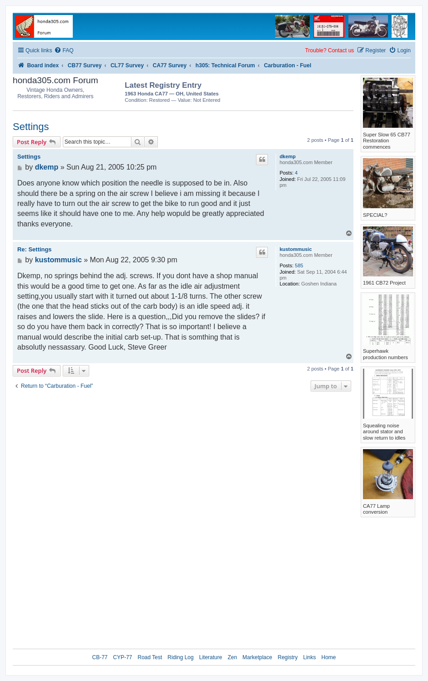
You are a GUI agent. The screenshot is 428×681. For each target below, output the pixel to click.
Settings (31, 126)
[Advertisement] (300, 91)
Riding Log (180, 657)
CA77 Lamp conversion (376, 509)
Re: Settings (34, 249)
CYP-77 (122, 657)
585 (299, 265)
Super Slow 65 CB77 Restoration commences (386, 141)
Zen (232, 657)
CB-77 (99, 657)
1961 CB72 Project (384, 282)
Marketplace (257, 657)
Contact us (341, 50)
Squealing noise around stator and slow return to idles (384, 432)
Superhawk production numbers (385, 354)
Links (309, 657)
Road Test (150, 657)
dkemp (288, 156)
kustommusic (296, 249)
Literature (210, 657)
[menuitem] (63, 51)
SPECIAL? (375, 215)
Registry (287, 657)
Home (329, 657)
